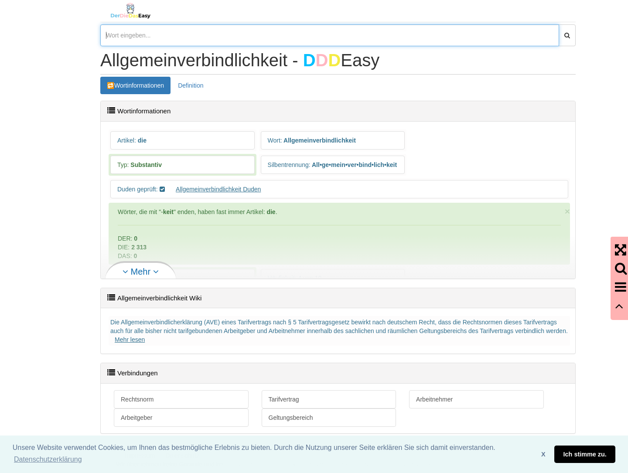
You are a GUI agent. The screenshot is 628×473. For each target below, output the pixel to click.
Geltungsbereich (291, 417)
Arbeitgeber (136, 417)
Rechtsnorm (137, 399)
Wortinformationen (139, 85)
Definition (190, 85)
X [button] (543, 454)
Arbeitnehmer (434, 399)
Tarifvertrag (284, 399)
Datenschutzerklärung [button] (48, 459)
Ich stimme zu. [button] (585, 454)
